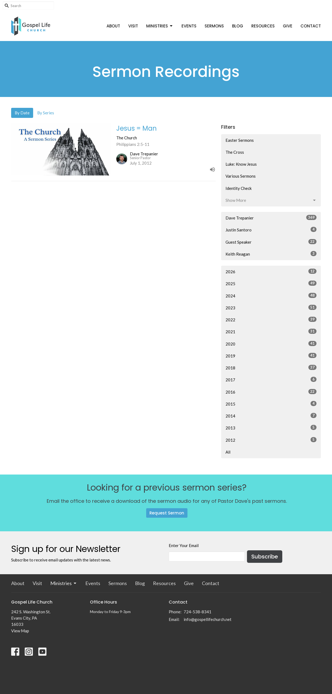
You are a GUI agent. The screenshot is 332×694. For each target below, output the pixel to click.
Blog (237, 26)
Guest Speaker (271, 241)
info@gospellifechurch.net (207, 619)
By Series (45, 112)
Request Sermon (166, 513)
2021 (271, 331)
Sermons (214, 26)
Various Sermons (240, 176)
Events (188, 26)
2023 (271, 307)
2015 (271, 403)
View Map (20, 630)
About (113, 26)
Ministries (159, 26)
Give (287, 26)
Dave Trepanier (271, 217)
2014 (271, 415)
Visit (133, 26)
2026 (271, 271)
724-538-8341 (197, 611)
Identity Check (238, 188)
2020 (271, 343)
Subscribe (264, 556)
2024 (271, 295)
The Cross (234, 152)
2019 (271, 355)
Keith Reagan (271, 253)
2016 (271, 391)
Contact (310, 26)
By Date (22, 112)
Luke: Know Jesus (241, 164)
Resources (263, 26)
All (227, 452)
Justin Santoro (271, 229)
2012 (271, 439)
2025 (271, 283)
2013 (271, 427)
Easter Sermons (239, 140)
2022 (271, 319)
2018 (271, 367)
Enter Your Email (184, 545)
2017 (271, 379)
